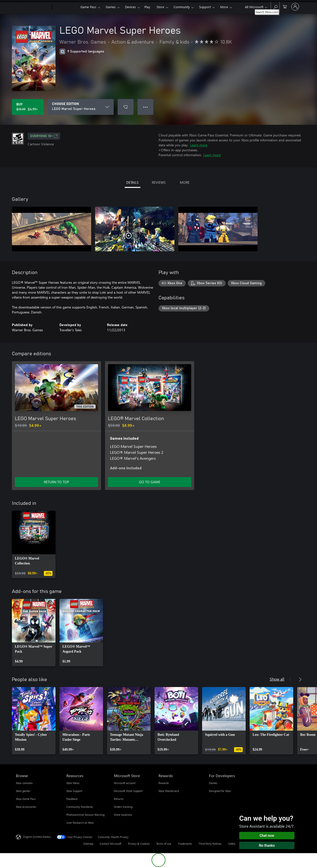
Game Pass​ (88, 7)
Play (147, 7)
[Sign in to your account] (295, 7)
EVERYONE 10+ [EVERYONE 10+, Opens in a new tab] (44, 136)
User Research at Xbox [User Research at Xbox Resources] (80, 822)
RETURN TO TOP (56, 482)
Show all (277, 679)
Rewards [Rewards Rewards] (163, 783)
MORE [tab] (184, 182)
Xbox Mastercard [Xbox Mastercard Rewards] (168, 790)
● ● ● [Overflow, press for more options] (145, 106)
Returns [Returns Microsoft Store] (118, 798)
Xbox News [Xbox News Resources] (72, 783)
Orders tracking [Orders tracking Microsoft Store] (123, 806)
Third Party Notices (210, 843)
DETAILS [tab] (132, 182)
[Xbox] (65, 7)
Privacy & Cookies (139, 843)
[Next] (300, 679)
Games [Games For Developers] (213, 783)
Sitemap (88, 843)
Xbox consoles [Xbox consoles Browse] (24, 783)
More (224, 7)
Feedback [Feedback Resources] (72, 798)
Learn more (198, 145)
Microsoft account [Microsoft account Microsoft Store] (124, 783)
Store (160, 7)
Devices (130, 7)
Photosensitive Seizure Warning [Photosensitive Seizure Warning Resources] (85, 814)
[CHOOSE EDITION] (81, 107)
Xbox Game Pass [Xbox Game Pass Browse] (26, 798)
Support (205, 7)
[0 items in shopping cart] (285, 6)
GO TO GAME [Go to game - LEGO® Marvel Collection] (149, 482)
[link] (33, 544)
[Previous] (290, 679)
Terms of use (163, 843)
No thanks (267, 845)
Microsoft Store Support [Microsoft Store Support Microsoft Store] (128, 790)
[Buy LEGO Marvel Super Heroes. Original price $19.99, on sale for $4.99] (28, 107)
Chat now (267, 836)
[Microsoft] (33, 7)
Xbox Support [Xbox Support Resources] (74, 790)
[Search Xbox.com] (275, 6)
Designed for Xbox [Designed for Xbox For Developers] (220, 790)
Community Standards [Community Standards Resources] (79, 806)
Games (111, 7)
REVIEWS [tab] (158, 182)
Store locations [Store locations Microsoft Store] (123, 814)
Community (182, 7)
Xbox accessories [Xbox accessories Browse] (26, 806)
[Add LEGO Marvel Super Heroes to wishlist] (125, 107)
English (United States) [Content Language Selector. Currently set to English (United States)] (37, 836)
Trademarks (185, 843)
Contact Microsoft (110, 843)
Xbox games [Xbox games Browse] (23, 790)
